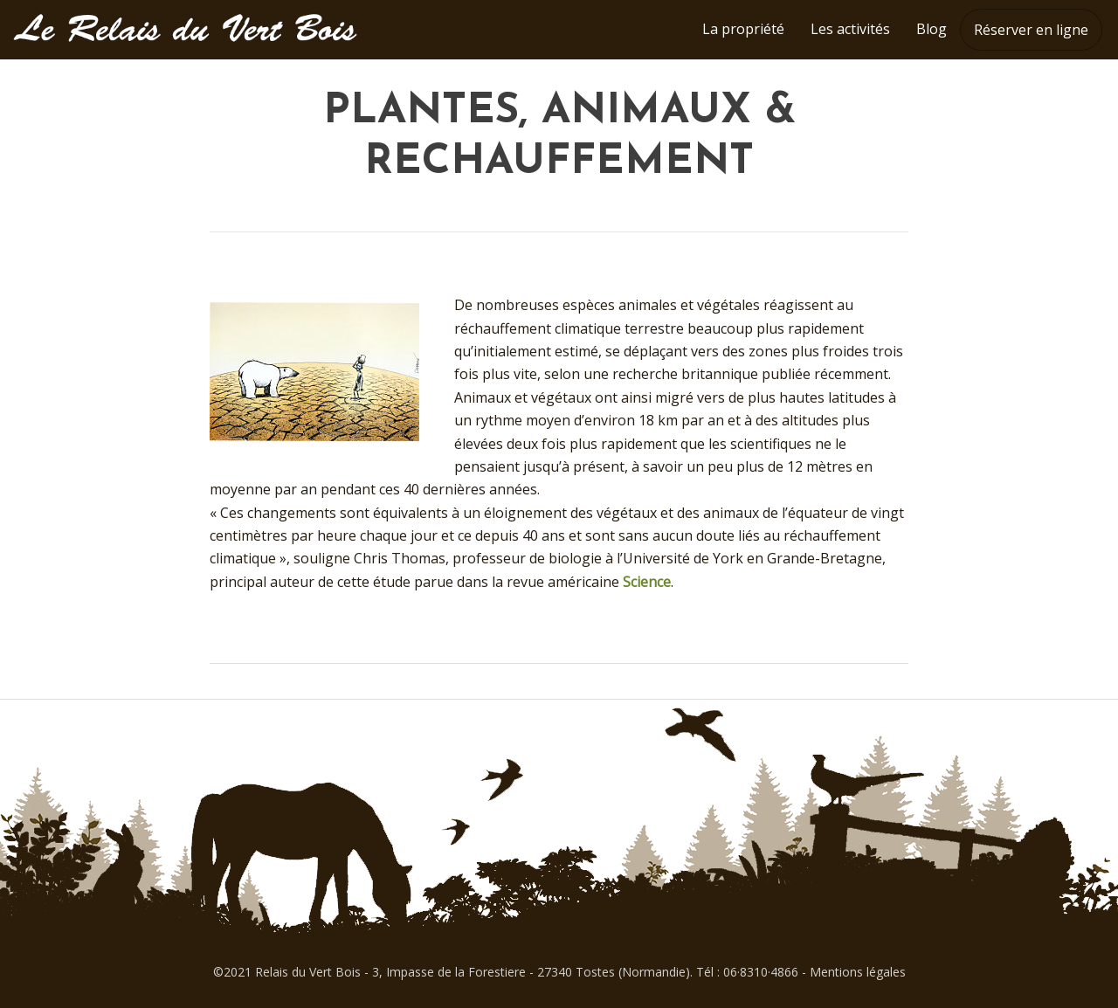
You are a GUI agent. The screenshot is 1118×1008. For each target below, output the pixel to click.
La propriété (743, 28)
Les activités (850, 28)
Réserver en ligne (1031, 29)
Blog (931, 28)
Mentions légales (858, 971)
